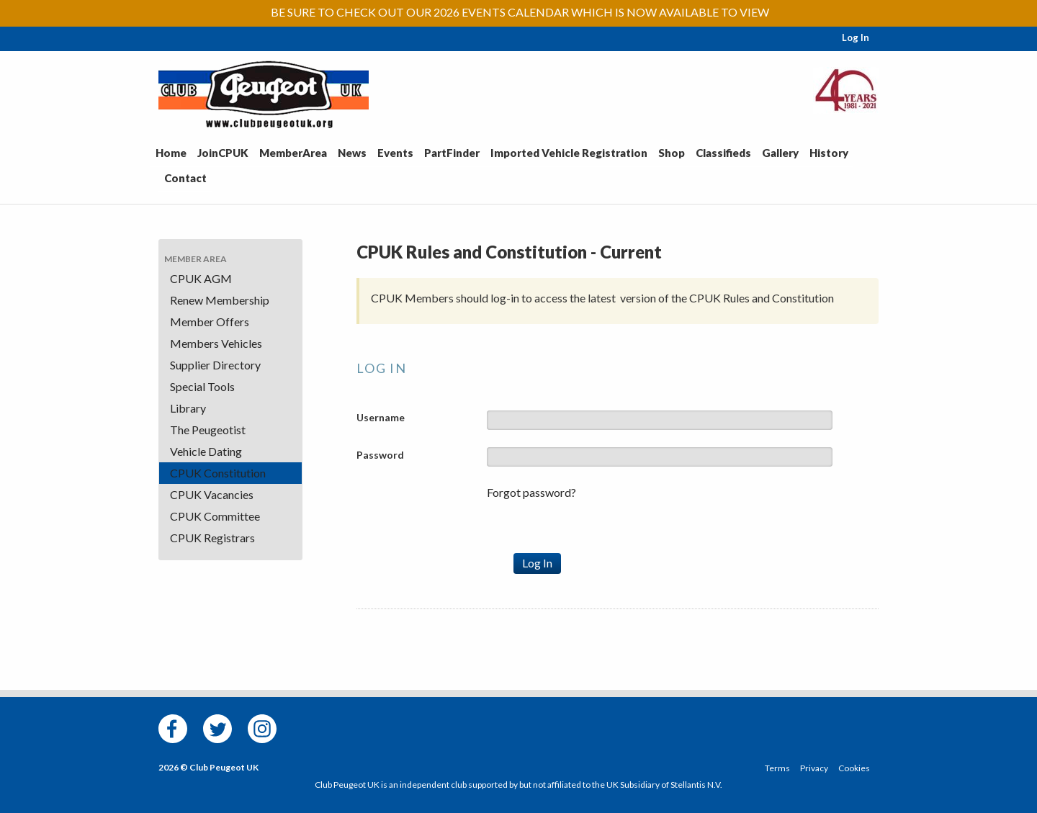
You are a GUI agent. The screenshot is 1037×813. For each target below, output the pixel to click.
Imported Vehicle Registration (568, 152)
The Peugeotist (208, 429)
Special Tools (202, 386)
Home (171, 152)
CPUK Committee (215, 516)
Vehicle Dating (206, 451)
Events (395, 152)
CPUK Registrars (212, 537)
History (828, 152)
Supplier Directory (215, 365)
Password (380, 455)
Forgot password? (531, 492)
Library (188, 408)
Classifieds (723, 152)
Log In (855, 37)
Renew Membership (219, 300)
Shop (671, 152)
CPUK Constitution (218, 473)
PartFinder (452, 152)
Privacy (814, 768)
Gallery (780, 152)
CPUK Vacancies (211, 494)
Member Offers (209, 321)
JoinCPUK (222, 152)
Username (380, 417)
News (352, 152)
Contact (185, 177)
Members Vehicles (216, 343)
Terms (777, 768)
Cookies (854, 768)
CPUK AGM (201, 278)
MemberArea (293, 152)
